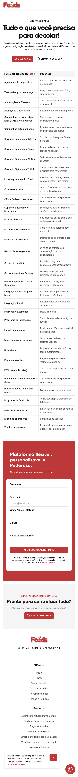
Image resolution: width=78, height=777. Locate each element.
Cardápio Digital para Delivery (39, 721)
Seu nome (15, 484)
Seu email (15, 497)
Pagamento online (39, 726)
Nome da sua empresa (22, 535)
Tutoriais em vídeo (39, 688)
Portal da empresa (39, 693)
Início (39, 672)
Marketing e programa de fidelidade (39, 742)
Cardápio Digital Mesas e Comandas (39, 736)
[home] (11, 5)
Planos (39, 678)
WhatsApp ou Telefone (22, 510)
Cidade (13, 522)
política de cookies (16, 764)
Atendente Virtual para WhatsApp (39, 715)
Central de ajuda (39, 683)
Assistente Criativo (39, 747)
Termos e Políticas (39, 699)
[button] (72, 4)
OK (53, 757)
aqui (32, 74)
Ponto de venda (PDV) (39, 731)
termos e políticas (47, 562)
